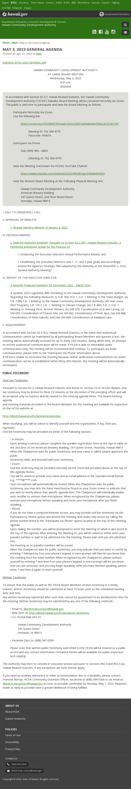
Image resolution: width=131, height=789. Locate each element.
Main (15, 42)
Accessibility (12, 742)
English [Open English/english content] (5, 2)
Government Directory (116, 14)
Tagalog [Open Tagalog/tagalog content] (115, 2)
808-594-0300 (19, 764)
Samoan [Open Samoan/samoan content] (95, 2)
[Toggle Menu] (125, 32)
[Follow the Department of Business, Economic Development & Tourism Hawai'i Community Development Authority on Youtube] (107, 31)
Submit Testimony (15, 718)
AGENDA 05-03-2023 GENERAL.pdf (24, 62)
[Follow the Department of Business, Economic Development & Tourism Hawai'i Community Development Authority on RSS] (94, 31)
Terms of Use (13, 735)
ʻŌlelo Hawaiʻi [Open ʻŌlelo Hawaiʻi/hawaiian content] (37, 2)
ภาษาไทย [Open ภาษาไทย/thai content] (6, 7)
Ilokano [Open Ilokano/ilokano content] (50, 2)
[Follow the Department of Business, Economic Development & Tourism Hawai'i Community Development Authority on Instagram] (113, 31)
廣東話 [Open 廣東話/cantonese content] (14, 2)
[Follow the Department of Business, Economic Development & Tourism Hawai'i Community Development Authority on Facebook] (101, 31)
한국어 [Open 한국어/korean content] (67, 2)
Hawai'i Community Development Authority (29, 25)
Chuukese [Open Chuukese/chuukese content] (24, 2)
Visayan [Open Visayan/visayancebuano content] (27, 7)
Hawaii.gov (14, 14)
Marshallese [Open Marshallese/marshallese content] (84, 2)
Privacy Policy (12, 749)
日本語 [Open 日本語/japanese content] (59, 2)
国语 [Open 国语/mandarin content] (74, 2)
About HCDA (12, 711)
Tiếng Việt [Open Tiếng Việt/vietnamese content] (17, 7)
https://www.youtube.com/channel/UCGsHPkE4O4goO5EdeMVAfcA (63, 173)
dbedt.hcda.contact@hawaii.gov (23, 683)
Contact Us (11, 758)
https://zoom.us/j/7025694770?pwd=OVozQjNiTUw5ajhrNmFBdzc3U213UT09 (69, 123)
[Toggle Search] (125, 24)
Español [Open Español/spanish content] (106, 2)
